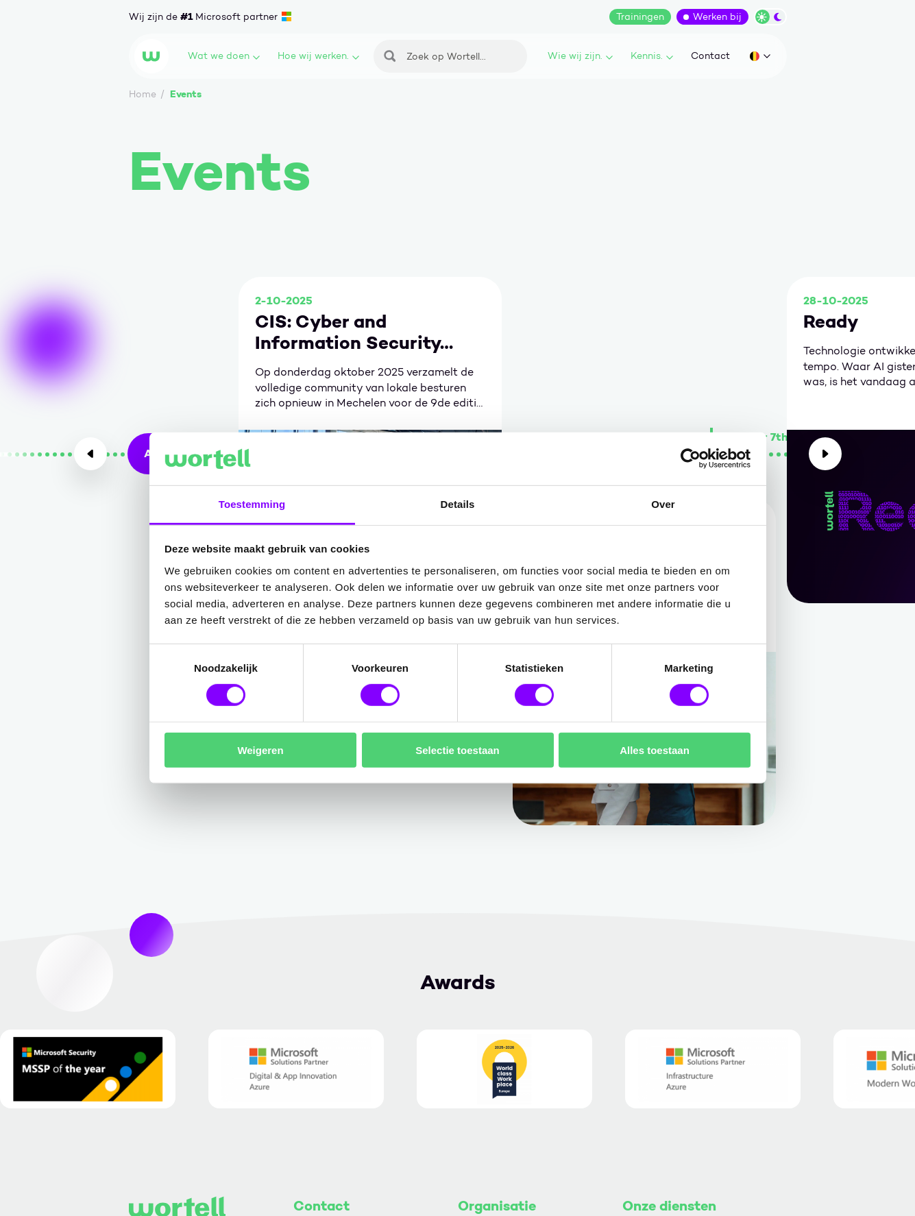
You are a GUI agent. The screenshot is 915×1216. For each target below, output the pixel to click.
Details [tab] (458, 504)
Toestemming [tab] (252, 504)
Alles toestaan (655, 749)
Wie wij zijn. (580, 56)
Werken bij (717, 17)
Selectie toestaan (457, 749)
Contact (710, 56)
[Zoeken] (450, 56)
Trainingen (640, 17)
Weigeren (260, 749)
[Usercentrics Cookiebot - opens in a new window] (691, 458)
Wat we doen (224, 56)
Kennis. (652, 56)
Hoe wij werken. (318, 56)
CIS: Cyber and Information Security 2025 (347, 332)
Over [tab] (663, 504)
